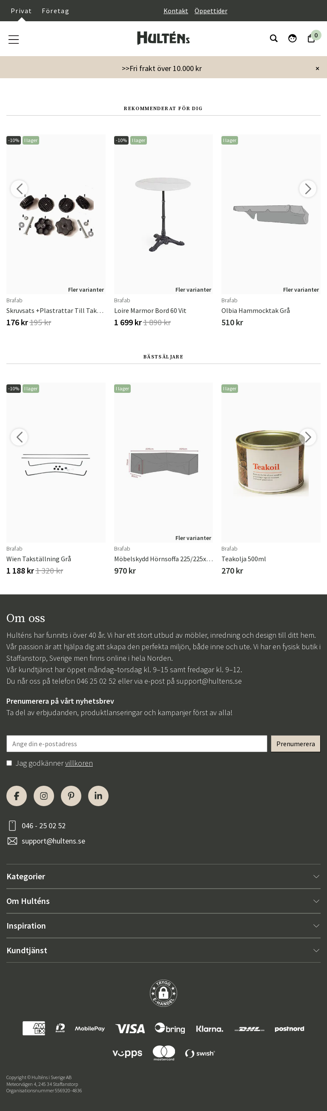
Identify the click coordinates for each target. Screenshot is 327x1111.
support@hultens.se (209, 681)
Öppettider (211, 10)
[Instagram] (44, 796)
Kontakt (176, 10)
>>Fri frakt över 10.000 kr (162, 68)
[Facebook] (16, 796)
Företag (55, 10)
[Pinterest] (71, 796)
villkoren (79, 763)
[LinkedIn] (98, 796)
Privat (21, 10)
